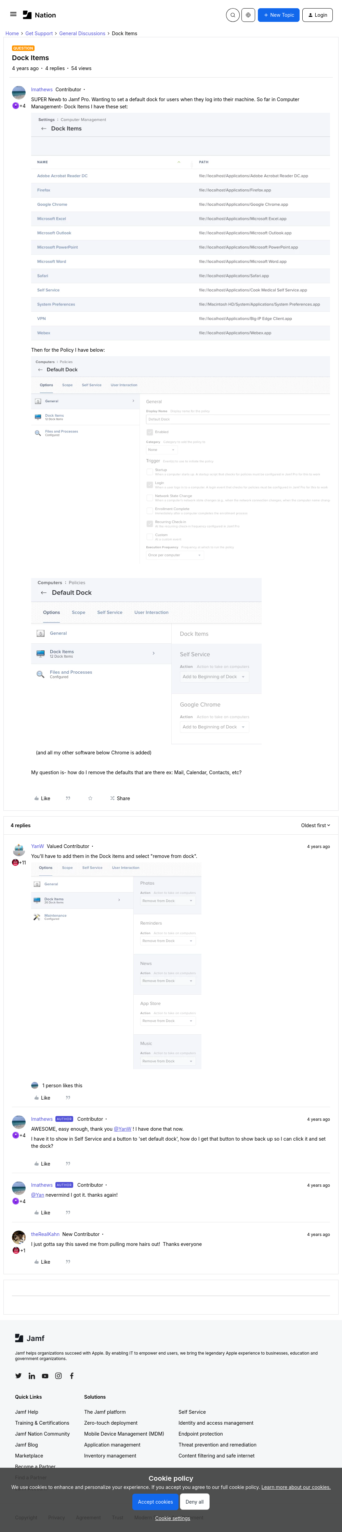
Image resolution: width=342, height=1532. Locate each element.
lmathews (42, 89)
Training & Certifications (42, 1423)
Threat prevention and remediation (217, 1445)
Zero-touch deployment (110, 1423)
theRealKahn (45, 1234)
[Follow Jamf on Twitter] (18, 1376)
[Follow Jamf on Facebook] (71, 1375)
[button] (13, 16)
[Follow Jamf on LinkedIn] (31, 1375)
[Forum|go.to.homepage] (39, 15)
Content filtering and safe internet (216, 1456)
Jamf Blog (26, 1445)
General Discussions (82, 33)
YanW (37, 846)
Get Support (39, 33)
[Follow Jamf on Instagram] (58, 1375)
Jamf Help (26, 1412)
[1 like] (56, 1085)
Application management (112, 1445)
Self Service (192, 1412)
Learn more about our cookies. (296, 1487)
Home (12, 33)
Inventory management (110, 1456)
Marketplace (29, 1456)
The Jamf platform (105, 1412)
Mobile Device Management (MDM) (124, 1434)
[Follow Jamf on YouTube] (45, 1375)
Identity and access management (216, 1423)
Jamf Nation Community (42, 1434)
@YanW (122, 1129)
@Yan (37, 1195)
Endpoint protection (201, 1434)
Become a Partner (35, 1466)
